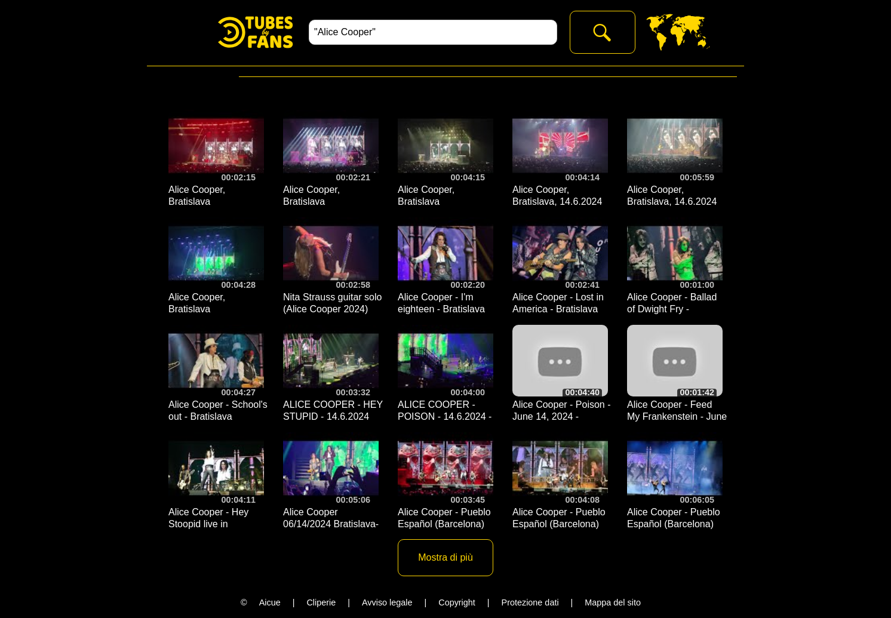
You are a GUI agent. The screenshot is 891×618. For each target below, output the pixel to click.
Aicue (270, 602)
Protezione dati (530, 602)
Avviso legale (387, 602)
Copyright (456, 602)
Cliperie (321, 602)
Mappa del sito (613, 602)
